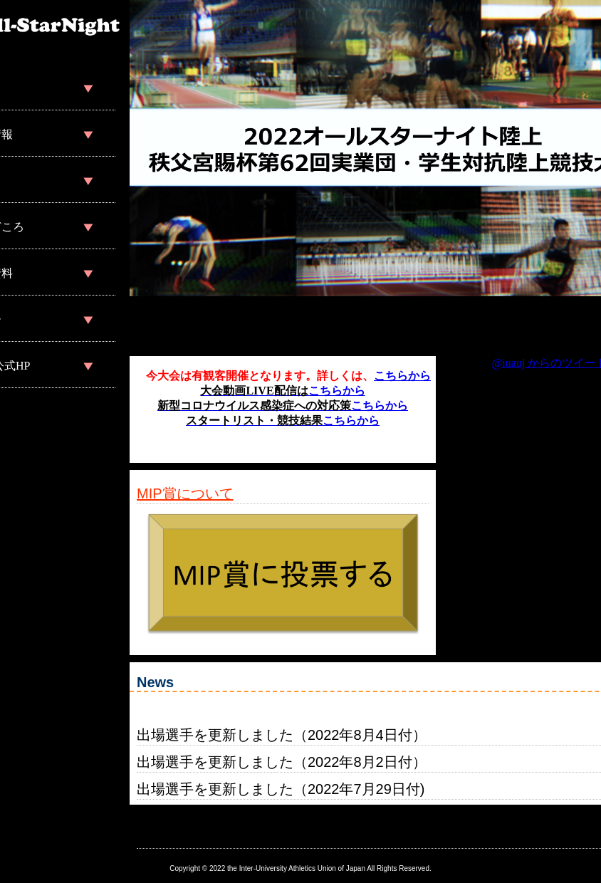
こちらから (402, 376)
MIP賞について (185, 493)
